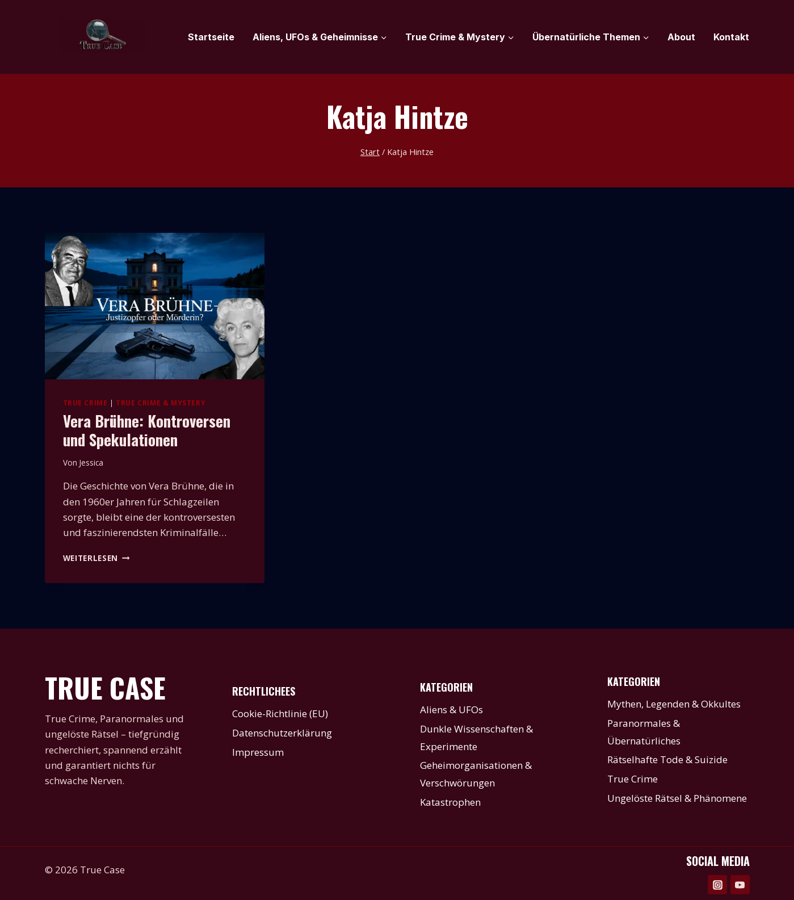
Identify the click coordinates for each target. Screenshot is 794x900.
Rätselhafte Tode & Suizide (667, 759)
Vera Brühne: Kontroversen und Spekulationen (146, 429)
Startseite (211, 37)
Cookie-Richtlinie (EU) (280, 713)
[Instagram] (717, 884)
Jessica (91, 462)
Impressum (258, 752)
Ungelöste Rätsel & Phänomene (677, 798)
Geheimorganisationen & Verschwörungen (476, 774)
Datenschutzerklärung (282, 732)
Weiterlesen (96, 557)
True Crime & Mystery (160, 402)
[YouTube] (740, 884)
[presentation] (154, 306)
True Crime (85, 402)
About (681, 37)
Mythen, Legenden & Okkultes (674, 703)
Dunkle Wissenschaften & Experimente (476, 737)
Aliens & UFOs (451, 709)
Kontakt (731, 37)
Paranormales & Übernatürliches (643, 732)
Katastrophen (450, 802)
